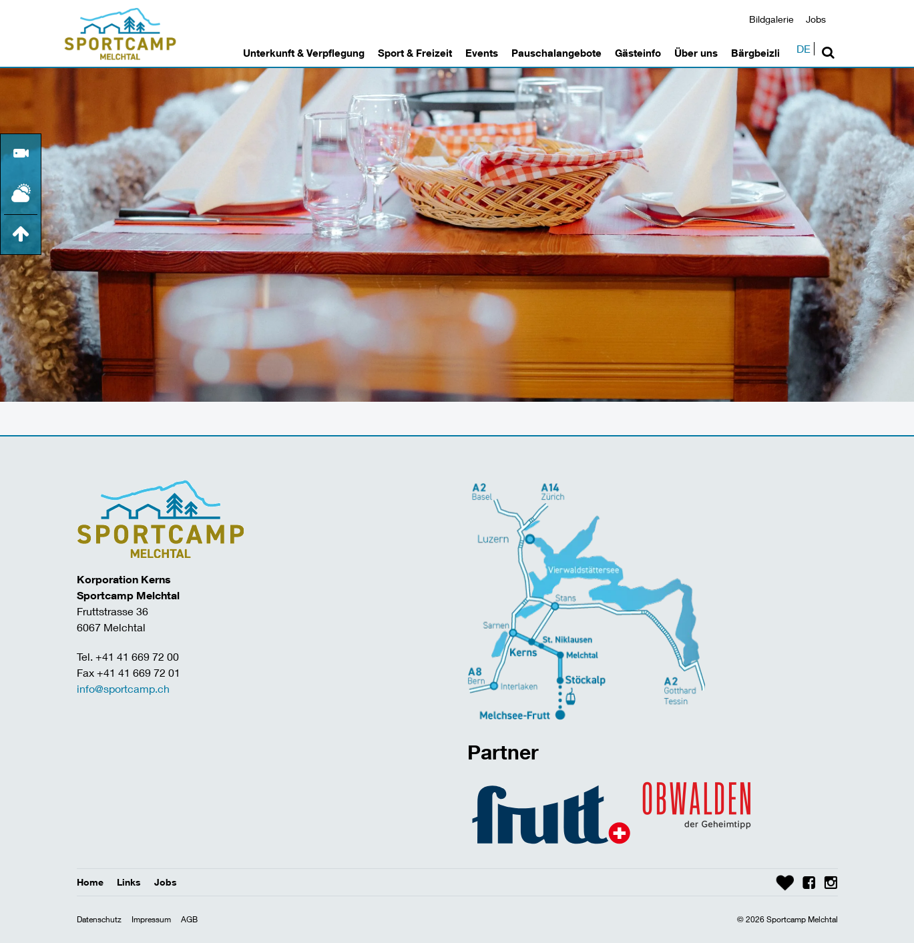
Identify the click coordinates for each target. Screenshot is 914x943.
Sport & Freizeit (415, 53)
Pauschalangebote (556, 53)
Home (90, 882)
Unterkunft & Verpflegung (304, 53)
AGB (189, 919)
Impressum (151, 919)
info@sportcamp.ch (123, 688)
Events (481, 53)
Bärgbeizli (755, 53)
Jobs (816, 19)
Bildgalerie (771, 19)
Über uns (696, 53)
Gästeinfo (638, 53)
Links (129, 882)
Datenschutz (99, 919)
